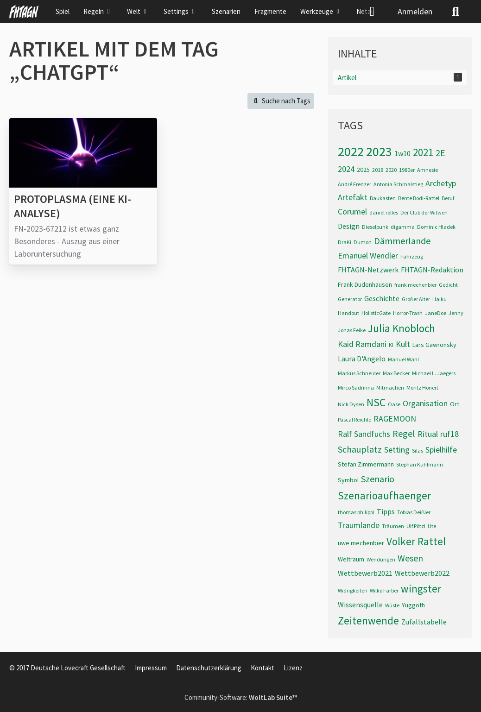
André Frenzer (354, 184)
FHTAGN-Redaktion (432, 269)
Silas (417, 450)
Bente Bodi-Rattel (418, 198)
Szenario (377, 479)
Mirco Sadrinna (356, 387)
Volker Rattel (416, 541)
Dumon (363, 242)
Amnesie (427, 169)
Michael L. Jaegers (434, 373)
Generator (350, 299)
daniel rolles (383, 212)
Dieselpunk (375, 226)
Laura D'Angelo (362, 358)
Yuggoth (413, 605)
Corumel (352, 211)
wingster (421, 588)
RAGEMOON (394, 418)
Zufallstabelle (424, 621)
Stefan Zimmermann (366, 464)
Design (349, 226)
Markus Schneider (359, 373)
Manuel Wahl (403, 359)
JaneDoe (435, 312)
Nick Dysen (351, 404)
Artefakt (352, 197)
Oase (394, 404)
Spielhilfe (441, 449)
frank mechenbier (415, 284)
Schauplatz (360, 449)
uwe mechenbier (361, 543)
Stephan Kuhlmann (419, 464)
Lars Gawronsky (434, 344)
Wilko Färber (384, 590)
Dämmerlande (402, 240)
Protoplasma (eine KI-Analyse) (72, 206)
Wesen (410, 558)
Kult (403, 344)
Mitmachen (390, 387)
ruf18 (449, 433)
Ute (432, 526)
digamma (403, 226)
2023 (379, 151)
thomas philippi (356, 512)
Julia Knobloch (401, 328)
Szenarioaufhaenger (384, 495)
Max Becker (396, 373)
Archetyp (440, 183)
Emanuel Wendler (368, 255)
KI (391, 344)
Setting (397, 449)
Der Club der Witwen (424, 212)
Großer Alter (416, 299)
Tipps (386, 511)
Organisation (425, 403)
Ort (454, 404)
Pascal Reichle (354, 419)
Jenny (456, 312)
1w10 (402, 153)
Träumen (393, 526)
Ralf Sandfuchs (364, 433)
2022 (351, 151)
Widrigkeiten (352, 590)
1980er (407, 169)
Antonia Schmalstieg (398, 184)
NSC (376, 402)
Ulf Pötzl (415, 526)
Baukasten (383, 198)
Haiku (439, 299)
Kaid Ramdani (362, 344)
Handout (348, 312)
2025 (363, 169)
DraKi (344, 242)
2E (440, 152)
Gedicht (448, 284)
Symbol (348, 480)
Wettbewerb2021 (365, 573)
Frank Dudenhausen (365, 284)
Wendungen (381, 559)
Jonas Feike (352, 330)
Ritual (428, 433)
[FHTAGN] (24, 11)
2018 (377, 169)
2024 (346, 169)
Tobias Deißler (413, 512)
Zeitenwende (368, 620)
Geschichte (381, 298)
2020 (391, 169)
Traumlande (359, 525)
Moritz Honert (422, 387)
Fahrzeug (411, 256)
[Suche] (455, 11)
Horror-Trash (408, 312)
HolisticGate (376, 312)
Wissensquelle (360, 604)
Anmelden (415, 11)
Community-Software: (240, 697)
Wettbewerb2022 (422, 573)
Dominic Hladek (436, 226)
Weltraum (351, 559)
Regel (403, 433)
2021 (423, 152)
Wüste (392, 605)
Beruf (448, 198)
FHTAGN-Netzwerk (368, 269)
